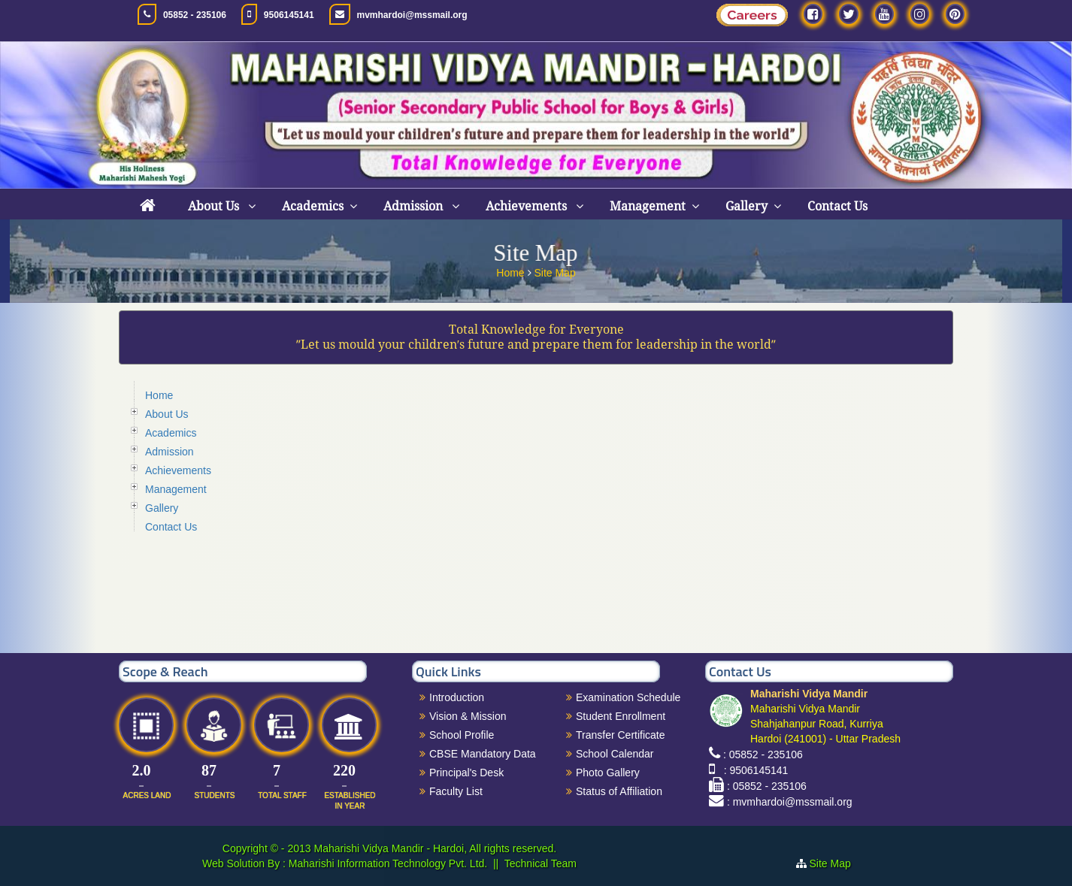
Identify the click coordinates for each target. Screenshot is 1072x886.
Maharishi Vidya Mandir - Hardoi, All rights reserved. (434, 848)
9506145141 (289, 15)
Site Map (554, 271)
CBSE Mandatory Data (482, 754)
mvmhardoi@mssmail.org (412, 15)
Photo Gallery (608, 773)
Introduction (456, 697)
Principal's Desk (466, 773)
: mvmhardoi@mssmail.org (789, 802)
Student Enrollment (620, 716)
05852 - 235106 (194, 15)
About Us (215, 206)
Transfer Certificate (620, 735)
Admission (414, 206)
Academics (313, 206)
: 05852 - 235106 (763, 754)
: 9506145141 (753, 770)
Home (511, 271)
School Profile (461, 735)
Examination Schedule (628, 697)
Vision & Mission (467, 716)
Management (648, 206)
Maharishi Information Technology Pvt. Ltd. (386, 863)
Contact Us (837, 206)
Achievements (528, 206)
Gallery (746, 206)
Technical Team (540, 863)
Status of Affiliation (619, 791)
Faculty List (456, 791)
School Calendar (615, 754)
